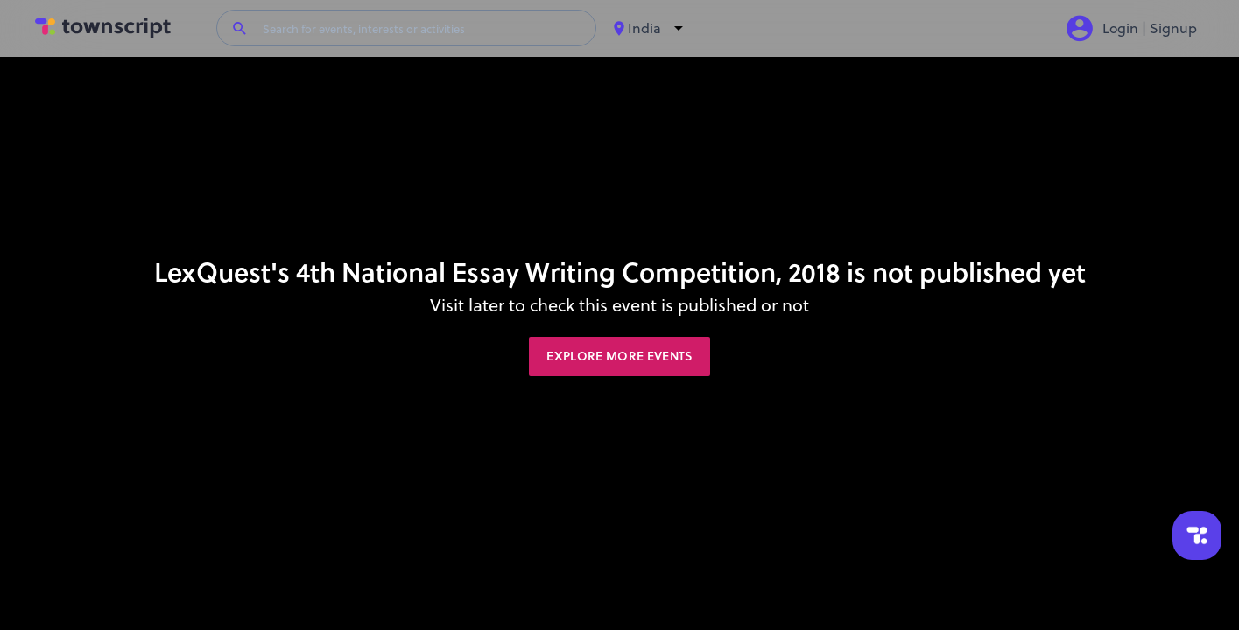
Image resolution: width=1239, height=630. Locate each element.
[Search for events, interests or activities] (422, 28)
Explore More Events (619, 356)
